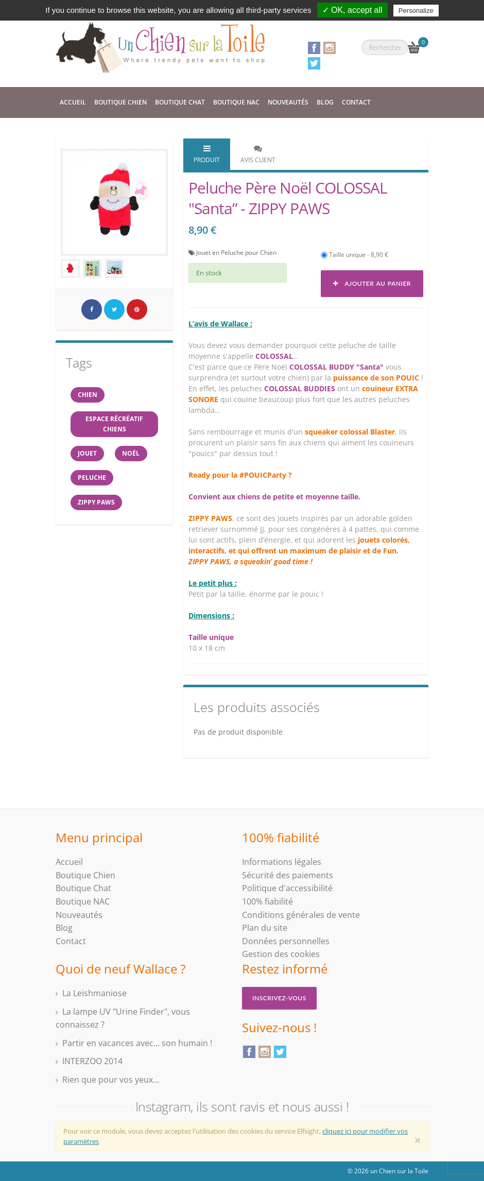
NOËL (134, 457)
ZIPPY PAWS (97, 508)
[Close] (417, 1140)
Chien (88, 395)
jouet (88, 457)
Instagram (329, 48)
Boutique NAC (236, 102)
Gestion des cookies (281, 954)
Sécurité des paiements (287, 875)
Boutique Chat (180, 102)
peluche (93, 482)
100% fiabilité (267, 901)
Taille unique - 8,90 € (354, 254)
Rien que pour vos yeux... (110, 1079)
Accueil (73, 102)
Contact (356, 102)
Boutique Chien (120, 102)
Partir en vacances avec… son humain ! (137, 1043)
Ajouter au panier (372, 283)
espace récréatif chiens (114, 426)
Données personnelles (286, 941)
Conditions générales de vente (301, 915)
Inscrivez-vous (279, 998)
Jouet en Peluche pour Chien (236, 252)
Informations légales (281, 861)
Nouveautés (288, 102)
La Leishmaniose (94, 993)
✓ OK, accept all (352, 10)
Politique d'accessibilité (287, 888)
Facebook (314, 48)
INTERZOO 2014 (92, 1061)
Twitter (314, 63)
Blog (325, 102)
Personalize (416, 10)
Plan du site (264, 927)
